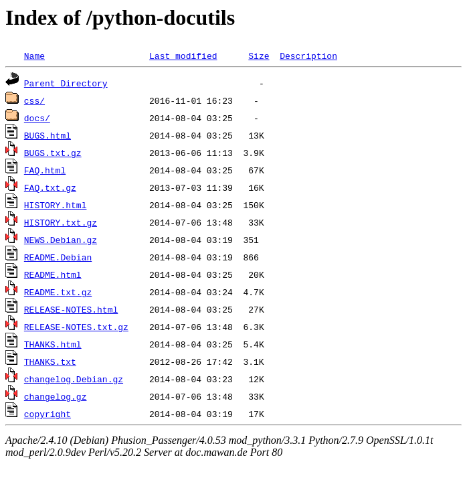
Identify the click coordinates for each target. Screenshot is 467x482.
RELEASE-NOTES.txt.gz (76, 327)
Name (34, 56)
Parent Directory (66, 83)
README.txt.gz (58, 292)
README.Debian (58, 257)
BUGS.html (47, 135)
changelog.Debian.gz (73, 379)
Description (308, 56)
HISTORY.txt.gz (60, 222)
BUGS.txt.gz (53, 153)
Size (258, 56)
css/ (34, 100)
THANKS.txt (50, 361)
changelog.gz (55, 396)
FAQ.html (45, 170)
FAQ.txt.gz (50, 187)
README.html (53, 274)
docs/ (37, 118)
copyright (47, 414)
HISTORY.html (55, 205)
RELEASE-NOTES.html (71, 309)
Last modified (183, 56)
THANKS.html (53, 344)
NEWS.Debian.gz (60, 240)
